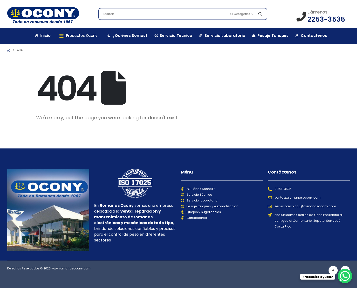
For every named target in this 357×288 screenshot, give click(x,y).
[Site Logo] (43, 15)
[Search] (260, 14)
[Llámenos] (320, 16)
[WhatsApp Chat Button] (345, 276)
